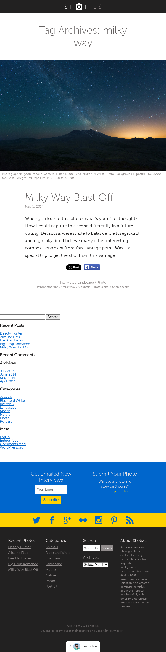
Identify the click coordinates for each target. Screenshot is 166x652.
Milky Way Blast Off (69, 197)
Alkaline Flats (10, 337)
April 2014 (8, 381)
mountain (84, 286)
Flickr (83, 520)
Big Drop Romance (15, 344)
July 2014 (7, 371)
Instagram (98, 520)
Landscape (85, 282)
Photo (101, 282)
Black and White (12, 400)
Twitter (36, 520)
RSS (129, 520)
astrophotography (48, 286)
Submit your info (115, 491)
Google (67, 520)
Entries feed (9, 440)
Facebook (52, 520)
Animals (6, 397)
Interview (67, 282)
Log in (5, 437)
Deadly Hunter (11, 333)
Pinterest (114, 520)
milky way (69, 286)
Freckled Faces (11, 340)
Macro (5, 411)
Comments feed (13, 444)
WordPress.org (11, 447)
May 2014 (7, 378)
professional (101, 286)
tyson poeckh (120, 286)
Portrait (6, 421)
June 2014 (8, 374)
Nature (5, 414)
